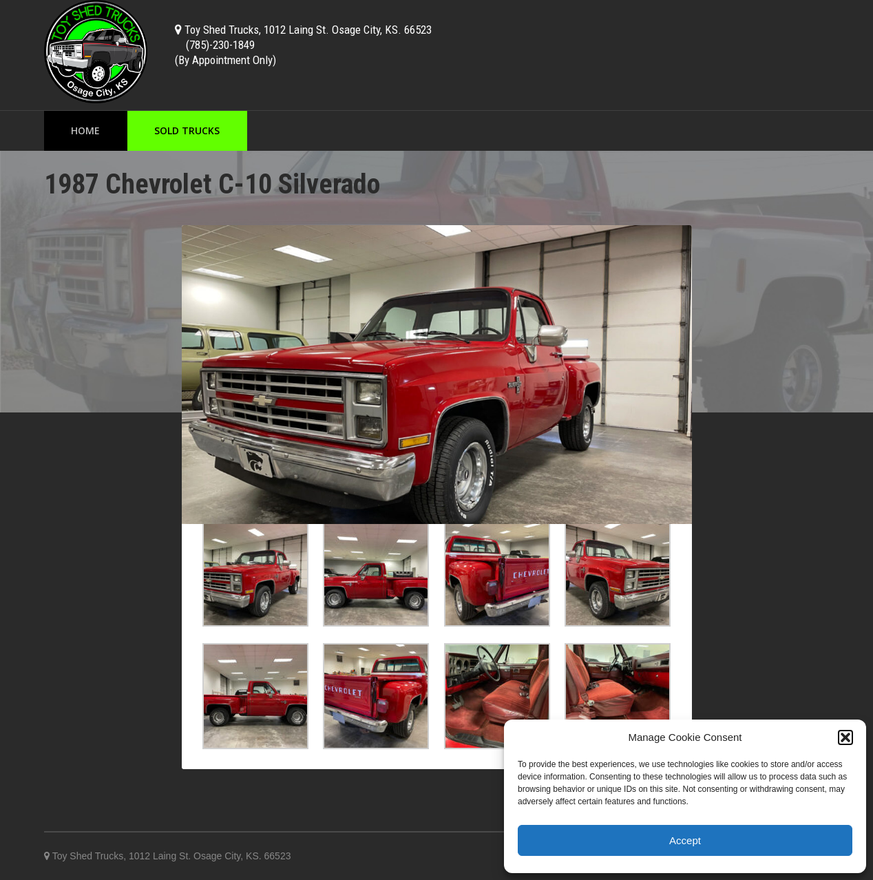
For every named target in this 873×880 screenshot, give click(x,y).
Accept (685, 840)
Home (85, 130)
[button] (845, 737)
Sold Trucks (187, 130)
